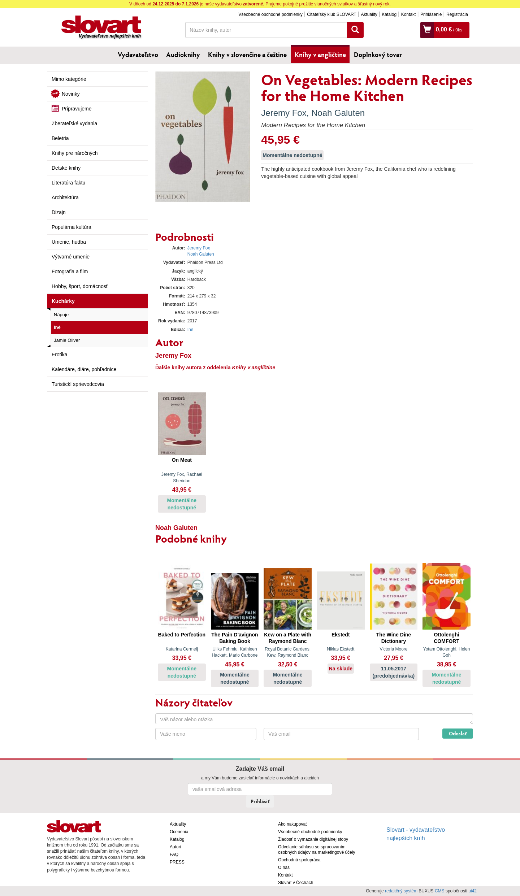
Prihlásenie (431, 14)
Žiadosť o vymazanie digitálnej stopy (313, 839)
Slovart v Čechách (295, 882)
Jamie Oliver (67, 340)
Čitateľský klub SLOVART (331, 14)
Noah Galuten (338, 113)
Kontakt (408, 14)
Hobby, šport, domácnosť (80, 286)
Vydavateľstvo (138, 54)
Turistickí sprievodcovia (78, 384)
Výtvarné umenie (71, 257)
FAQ (174, 854)
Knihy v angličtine (320, 54)
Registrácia (457, 14)
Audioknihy (183, 54)
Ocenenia (179, 831)
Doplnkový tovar (378, 54)
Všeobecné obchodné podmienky (270, 14)
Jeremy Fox (283, 113)
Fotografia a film (70, 271)
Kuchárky (63, 301)
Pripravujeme (76, 109)
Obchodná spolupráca (299, 859)
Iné (57, 327)
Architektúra (65, 197)
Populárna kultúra (71, 227)
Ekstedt (341, 635)
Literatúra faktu (68, 183)
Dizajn (59, 212)
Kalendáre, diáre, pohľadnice (84, 369)
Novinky (71, 94)
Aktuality (369, 14)
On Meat (182, 460)
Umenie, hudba (69, 242)
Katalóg (389, 14)
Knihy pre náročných (75, 153)
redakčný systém (401, 890)
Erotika (60, 354)
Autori (175, 846)
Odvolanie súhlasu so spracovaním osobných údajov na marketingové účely (316, 849)
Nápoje (61, 314)
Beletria (60, 138)
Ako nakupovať (292, 824)
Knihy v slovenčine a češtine (247, 54)
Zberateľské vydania (74, 123)
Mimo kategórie (69, 79)
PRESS (177, 862)
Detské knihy (66, 168)
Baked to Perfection (181, 635)
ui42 (472, 890)
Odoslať (458, 733)
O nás (284, 867)
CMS (440, 890)
